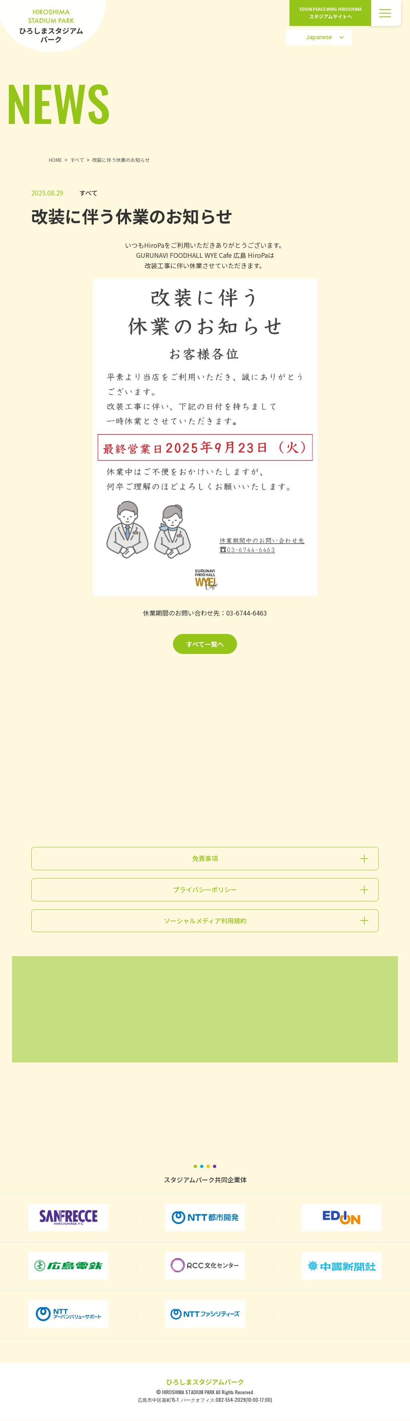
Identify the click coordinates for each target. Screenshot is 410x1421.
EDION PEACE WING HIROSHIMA (330, 13)
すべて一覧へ (205, 644)
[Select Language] (319, 37)
